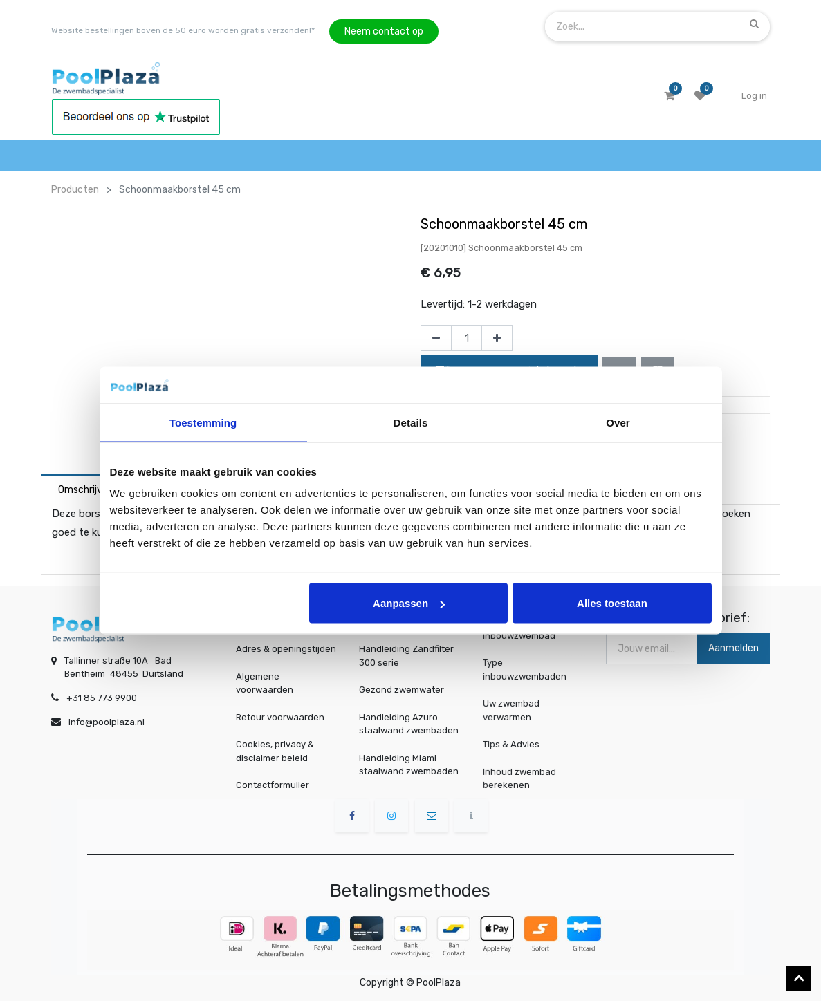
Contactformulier (272, 785)
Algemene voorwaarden (264, 683)
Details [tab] (411, 422)
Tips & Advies (516, 743)
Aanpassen (409, 603)
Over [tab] (618, 422)
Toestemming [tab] (203, 422)
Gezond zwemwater (401, 689)
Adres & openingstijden (286, 649)
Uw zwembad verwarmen (516, 709)
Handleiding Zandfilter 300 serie (406, 656)
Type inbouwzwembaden (527, 669)
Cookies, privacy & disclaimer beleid (275, 751)
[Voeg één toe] (497, 338)
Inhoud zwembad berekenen (523, 777)
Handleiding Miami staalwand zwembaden (409, 765)
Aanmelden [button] (733, 648)
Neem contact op (383, 31)
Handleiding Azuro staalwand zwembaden (409, 724)
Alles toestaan (612, 603)
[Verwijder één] (436, 338)
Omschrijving (87, 490)
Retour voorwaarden (280, 717)
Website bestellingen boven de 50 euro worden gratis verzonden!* (183, 30)
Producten (75, 190)
